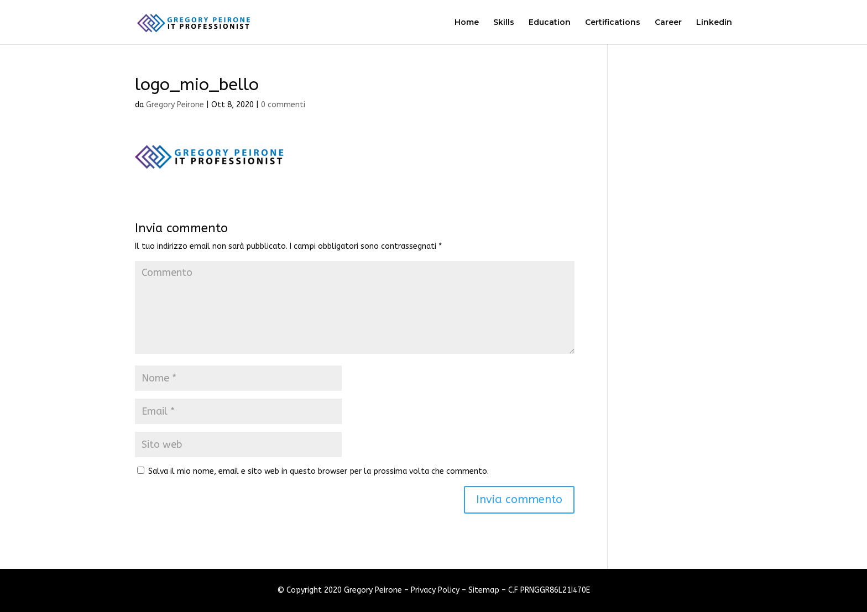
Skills (503, 22)
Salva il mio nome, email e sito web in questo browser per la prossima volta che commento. (318, 471)
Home (467, 22)
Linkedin (714, 22)
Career (668, 22)
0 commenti (283, 104)
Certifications (612, 22)
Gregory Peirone (175, 104)
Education (550, 22)
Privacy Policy (435, 590)
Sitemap (483, 590)
